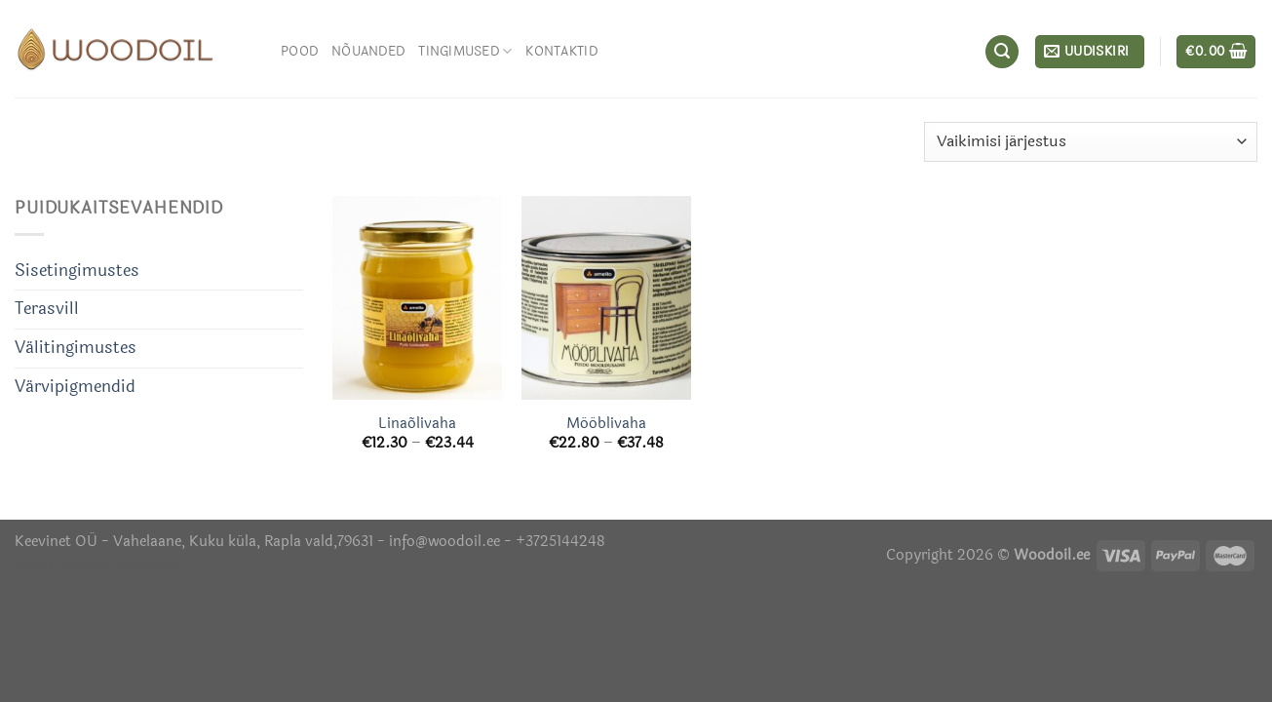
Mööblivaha (606, 424)
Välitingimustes (75, 348)
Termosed (146, 564)
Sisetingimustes (77, 271)
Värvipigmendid (75, 387)
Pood (299, 51)
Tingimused (465, 51)
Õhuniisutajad (63, 564)
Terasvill (47, 309)
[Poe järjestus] (1090, 142)
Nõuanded (368, 51)
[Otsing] (1002, 51)
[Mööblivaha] (606, 298)
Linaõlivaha (417, 424)
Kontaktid (561, 51)
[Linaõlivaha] (417, 298)
